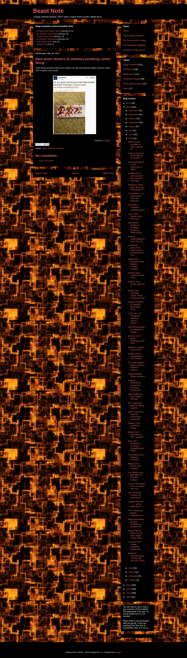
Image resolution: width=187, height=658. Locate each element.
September (134, 122)
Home (75, 173)
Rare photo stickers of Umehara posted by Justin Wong (135, 227)
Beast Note (48, 11)
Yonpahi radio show (45, 36)
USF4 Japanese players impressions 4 (135, 513)
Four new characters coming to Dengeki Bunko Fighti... (136, 446)
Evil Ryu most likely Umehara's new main (136, 339)
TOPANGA (128, 69)
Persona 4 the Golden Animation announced (134, 545)
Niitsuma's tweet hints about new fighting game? (136, 187)
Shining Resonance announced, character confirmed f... (135, 385)
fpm (101, 652)
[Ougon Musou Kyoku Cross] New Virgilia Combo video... (136, 534)
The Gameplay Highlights (134, 45)
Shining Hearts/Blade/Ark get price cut (136, 239)
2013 (128, 585)
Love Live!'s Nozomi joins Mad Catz (135, 216)
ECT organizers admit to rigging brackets (136, 405)
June (131, 134)
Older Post (108, 173)
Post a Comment (46, 161)
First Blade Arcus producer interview (136, 457)
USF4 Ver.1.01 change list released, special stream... (134, 318)
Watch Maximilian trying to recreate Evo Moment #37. (136, 523)
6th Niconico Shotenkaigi (47, 39)
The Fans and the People (134, 40)
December (133, 110)
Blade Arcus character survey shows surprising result (136, 294)
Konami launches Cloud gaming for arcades (136, 155)
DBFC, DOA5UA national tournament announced (135, 415)
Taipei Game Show (44, 42)
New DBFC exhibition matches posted (136, 207)
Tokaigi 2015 (42, 44)
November (133, 114)
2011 (128, 593)
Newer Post (41, 173)
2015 (128, 103)
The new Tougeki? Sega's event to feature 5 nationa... (136, 366)
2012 (128, 589)
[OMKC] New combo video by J (136, 284)
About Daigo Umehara (133, 35)
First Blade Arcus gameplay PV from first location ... (136, 476)
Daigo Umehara (48, 148)
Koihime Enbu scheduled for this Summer (135, 356)
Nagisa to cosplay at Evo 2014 (136, 348)
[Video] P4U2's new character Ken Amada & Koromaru (135, 177)
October (132, 118)
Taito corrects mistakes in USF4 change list (135, 145)
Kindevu (59, 148)
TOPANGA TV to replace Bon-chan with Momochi (135, 197)
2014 (128, 107)
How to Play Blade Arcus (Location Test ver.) (136, 486)
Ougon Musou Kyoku (132, 84)
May (131, 138)
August (132, 126)
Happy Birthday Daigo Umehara (136, 375)
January (132, 580)
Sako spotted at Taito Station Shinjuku (135, 396)
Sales (125, 88)
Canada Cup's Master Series (49, 31)
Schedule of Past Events (134, 50)
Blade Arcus (128, 74)
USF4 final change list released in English (136, 329)
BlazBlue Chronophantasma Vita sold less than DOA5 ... (136, 558)
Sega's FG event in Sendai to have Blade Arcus (135, 305)
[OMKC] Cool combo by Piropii (134, 425)
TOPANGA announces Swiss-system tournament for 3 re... (136, 250)
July (131, 130)
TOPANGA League (131, 79)
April (131, 568)
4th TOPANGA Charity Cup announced (134, 495)
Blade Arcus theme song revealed (134, 466)
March (132, 572)
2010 (128, 597)
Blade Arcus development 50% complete (135, 434)
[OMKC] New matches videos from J (136, 275)
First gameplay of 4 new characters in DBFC (136, 165)
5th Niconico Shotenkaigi (47, 34)
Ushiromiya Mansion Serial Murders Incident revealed (136, 264)
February (133, 576)
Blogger (118, 652)
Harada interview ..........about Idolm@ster (135, 504)
